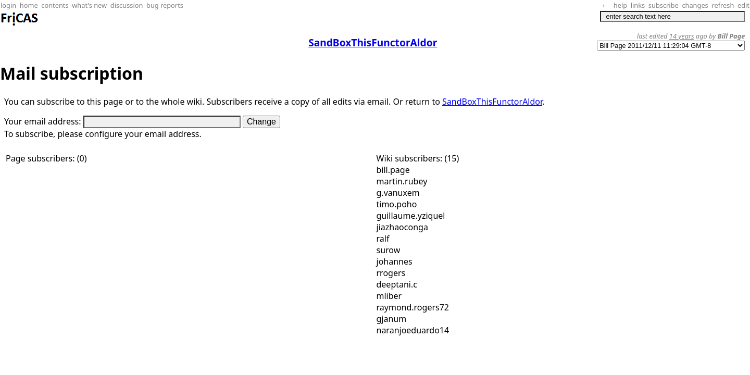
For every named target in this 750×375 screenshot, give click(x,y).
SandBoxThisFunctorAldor (492, 101)
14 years (681, 36)
